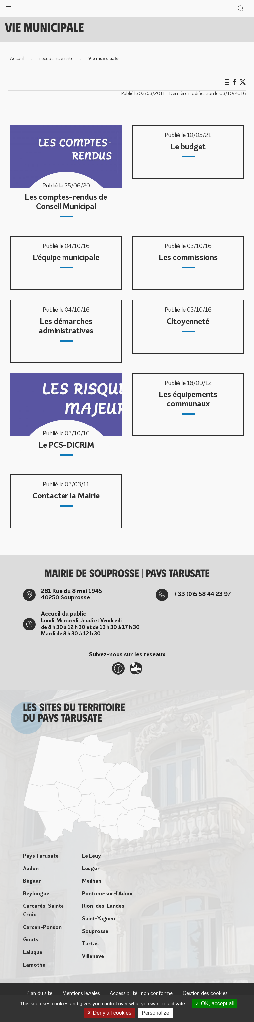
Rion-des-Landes (103, 906)
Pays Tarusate (41, 856)
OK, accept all (214, 1003)
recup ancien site (56, 58)
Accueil (17, 58)
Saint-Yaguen (98, 919)
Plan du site (39, 993)
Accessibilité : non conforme (141, 993)
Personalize (155, 1013)
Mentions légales (81, 993)
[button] (8, 7)
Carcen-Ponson (42, 927)
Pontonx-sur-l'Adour (107, 894)
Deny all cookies (109, 1013)
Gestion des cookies (205, 993)
